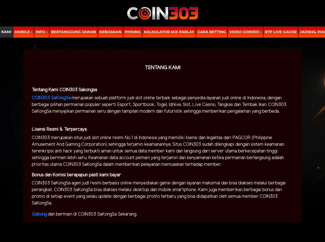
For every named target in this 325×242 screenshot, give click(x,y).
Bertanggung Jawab (73, 31)
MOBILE (22, 31)
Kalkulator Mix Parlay (169, 31)
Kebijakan (110, 31)
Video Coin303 (244, 31)
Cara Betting (211, 31)
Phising (133, 31)
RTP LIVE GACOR (281, 31)
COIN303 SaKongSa (51, 98)
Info (40, 31)
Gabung (40, 214)
